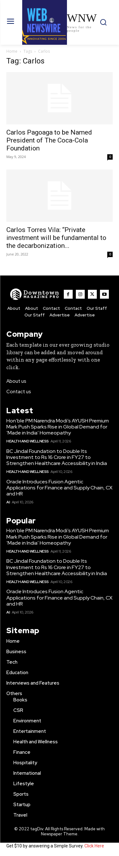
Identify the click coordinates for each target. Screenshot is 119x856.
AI (8, 502)
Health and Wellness (27, 441)
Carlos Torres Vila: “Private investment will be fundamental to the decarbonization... (56, 237)
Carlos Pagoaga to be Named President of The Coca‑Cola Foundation (49, 140)
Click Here (94, 845)
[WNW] (34, 294)
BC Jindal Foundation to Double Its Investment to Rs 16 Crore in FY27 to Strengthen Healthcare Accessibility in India (56, 457)
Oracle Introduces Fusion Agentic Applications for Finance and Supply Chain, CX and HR (59, 487)
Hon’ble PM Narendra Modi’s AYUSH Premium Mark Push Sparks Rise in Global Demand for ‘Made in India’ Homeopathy (57, 426)
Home (11, 51)
